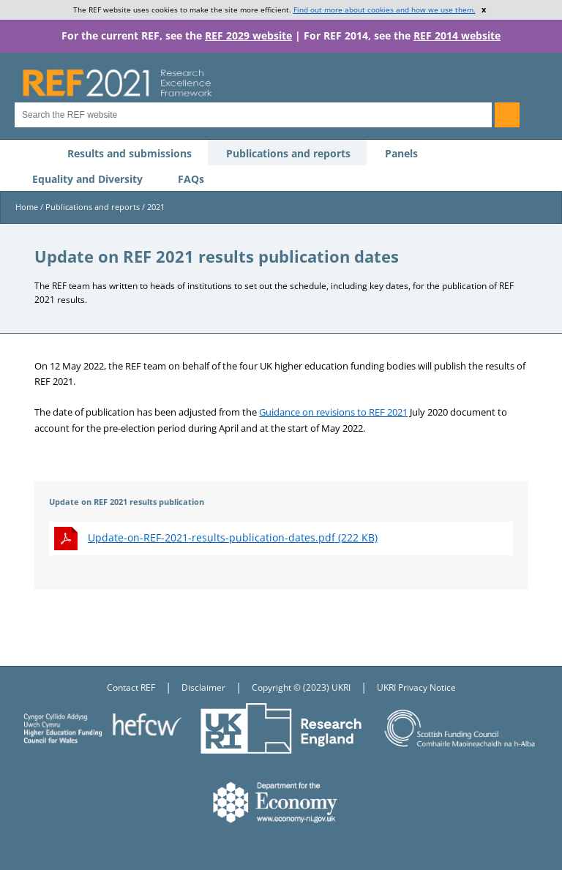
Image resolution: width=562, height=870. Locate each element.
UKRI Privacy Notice (416, 687)
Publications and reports (288, 153)
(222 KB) (233, 537)
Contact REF (131, 687)
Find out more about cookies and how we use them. (384, 9)
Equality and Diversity (87, 179)
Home (26, 206)
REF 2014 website (457, 35)
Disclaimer (203, 687)
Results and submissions (129, 153)
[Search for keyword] (253, 114)
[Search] (507, 114)
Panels (401, 153)
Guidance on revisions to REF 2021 (333, 412)
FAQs (191, 179)
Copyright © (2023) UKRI (301, 687)
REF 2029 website (248, 35)
